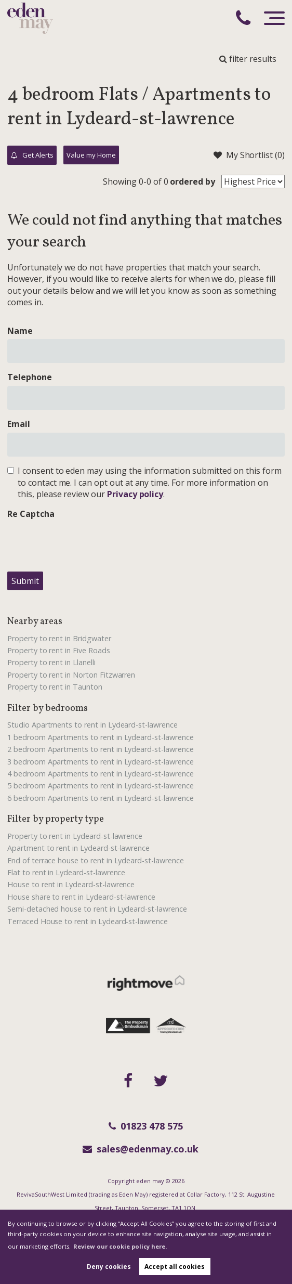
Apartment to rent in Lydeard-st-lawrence (78, 848)
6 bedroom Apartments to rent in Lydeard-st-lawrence (100, 798)
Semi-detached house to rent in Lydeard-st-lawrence (97, 909)
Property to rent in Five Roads (58, 650)
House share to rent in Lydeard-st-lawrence (81, 897)
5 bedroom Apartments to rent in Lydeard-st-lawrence (100, 785)
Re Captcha (31, 514)
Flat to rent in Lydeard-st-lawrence (66, 872)
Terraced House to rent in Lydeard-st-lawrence (87, 921)
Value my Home (91, 155)
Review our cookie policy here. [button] (120, 1246)
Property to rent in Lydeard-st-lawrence (74, 836)
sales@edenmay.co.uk (140, 1149)
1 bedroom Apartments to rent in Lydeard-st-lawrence (100, 737)
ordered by (192, 181)
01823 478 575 (146, 1126)
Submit (25, 581)
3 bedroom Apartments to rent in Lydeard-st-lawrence (100, 762)
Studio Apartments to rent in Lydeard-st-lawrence (92, 725)
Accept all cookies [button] (174, 1266)
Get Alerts (32, 155)
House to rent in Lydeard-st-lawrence (71, 884)
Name (20, 330)
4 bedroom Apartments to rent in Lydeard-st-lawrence (100, 774)
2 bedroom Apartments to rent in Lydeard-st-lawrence (100, 749)
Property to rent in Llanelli (51, 662)
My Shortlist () (249, 155)
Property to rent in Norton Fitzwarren (71, 675)
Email (18, 424)
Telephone (29, 377)
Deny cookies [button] (109, 1266)
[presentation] (86, 543)
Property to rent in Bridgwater (59, 638)
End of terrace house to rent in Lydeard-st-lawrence (95, 860)
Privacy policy (135, 494)
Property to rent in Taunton (54, 687)
